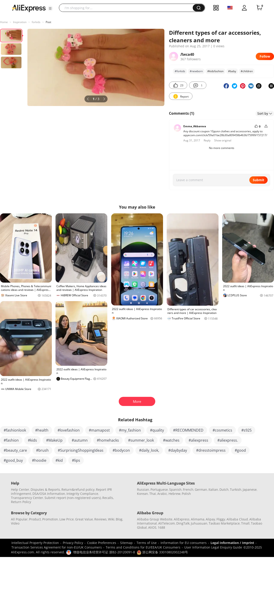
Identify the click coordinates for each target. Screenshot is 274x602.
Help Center (20, 489)
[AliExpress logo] (29, 8)
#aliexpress (198, 440)
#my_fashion (130, 430)
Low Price (66, 519)
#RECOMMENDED (188, 430)
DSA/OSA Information (48, 493)
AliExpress (182, 519)
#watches (171, 440)
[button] (50, 8)
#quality (157, 430)
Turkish (235, 489)
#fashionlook (15, 430)
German (201, 489)
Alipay (210, 519)
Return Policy (21, 502)
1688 (161, 527)
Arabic (162, 493)
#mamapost (99, 430)
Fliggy (220, 519)
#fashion (11, 440)
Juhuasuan (199, 523)
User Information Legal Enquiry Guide (213, 547)
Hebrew (174, 493)
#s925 (246, 430)
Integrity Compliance (82, 493)
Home (4, 22)
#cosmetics (222, 430)
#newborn (196, 71)
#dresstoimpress (211, 450)
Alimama (197, 519)
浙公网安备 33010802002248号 (162, 552)
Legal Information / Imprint (232, 543)
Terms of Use (147, 543)
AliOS (152, 527)
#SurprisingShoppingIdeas (80, 450)
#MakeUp (54, 440)
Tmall (245, 523)
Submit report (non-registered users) (73, 498)
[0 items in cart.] (259, 7)
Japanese (250, 489)
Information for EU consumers (184, 543)
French (188, 489)
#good (240, 450)
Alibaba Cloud (237, 519)
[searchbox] (127, 8)
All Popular (19, 519)
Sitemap (126, 543)
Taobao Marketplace (224, 523)
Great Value (84, 519)
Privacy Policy (73, 543)
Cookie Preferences (101, 543)
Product (35, 519)
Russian (143, 489)
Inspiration (19, 22)
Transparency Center (27, 498)
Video (15, 523)
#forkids (180, 71)
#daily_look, (149, 450)
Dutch (224, 489)
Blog (119, 519)
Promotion (50, 519)
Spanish (175, 489)
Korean (142, 493)
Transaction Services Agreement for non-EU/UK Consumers (56, 547)
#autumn (80, 440)
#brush (42, 450)
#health (41, 430)
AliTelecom (166, 523)
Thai (152, 493)
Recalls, (108, 498)
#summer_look (141, 440)
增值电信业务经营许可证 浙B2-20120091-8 (104, 552)
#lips (76, 460)
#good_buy (13, 460)
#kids (32, 440)
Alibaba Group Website (154, 519)
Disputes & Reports (45, 489)
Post (48, 22)
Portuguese (159, 489)
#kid (59, 460)
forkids (36, 22)
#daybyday (177, 450)
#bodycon (121, 450)
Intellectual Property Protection (35, 543)
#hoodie (39, 460)
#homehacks (108, 440)
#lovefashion (69, 430)
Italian (213, 489)
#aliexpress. (227, 440)
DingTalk (183, 523)
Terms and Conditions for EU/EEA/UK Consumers (143, 547)
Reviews (100, 519)
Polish (186, 493)
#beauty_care (15, 450)
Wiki (111, 519)
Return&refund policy (78, 489)
